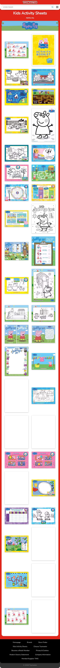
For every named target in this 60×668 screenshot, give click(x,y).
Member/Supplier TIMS (30, 659)
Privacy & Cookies (42, 650)
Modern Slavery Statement (19, 655)
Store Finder (42, 642)
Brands (29, 642)
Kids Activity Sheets (20, 646)
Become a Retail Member (21, 650)
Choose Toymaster (40, 646)
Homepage (17, 642)
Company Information (42, 655)
